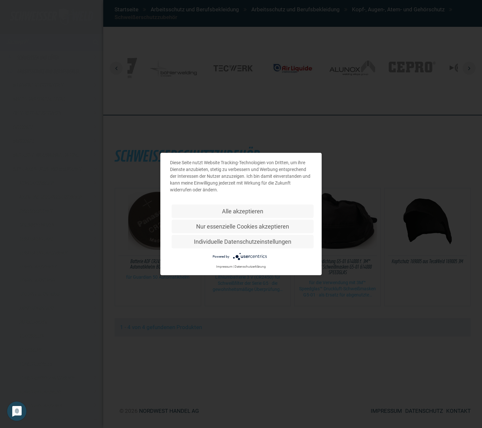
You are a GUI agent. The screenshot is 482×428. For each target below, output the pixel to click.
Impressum (224, 266)
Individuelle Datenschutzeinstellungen (242, 241)
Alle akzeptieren (242, 211)
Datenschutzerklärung (250, 266)
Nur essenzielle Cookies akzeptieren (242, 226)
